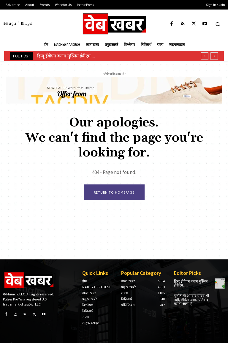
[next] (214, 56)
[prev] (204, 56)
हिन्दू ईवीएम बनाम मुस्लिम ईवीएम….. (66, 56)
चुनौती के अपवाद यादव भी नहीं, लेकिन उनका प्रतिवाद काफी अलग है (191, 299)
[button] (217, 24)
